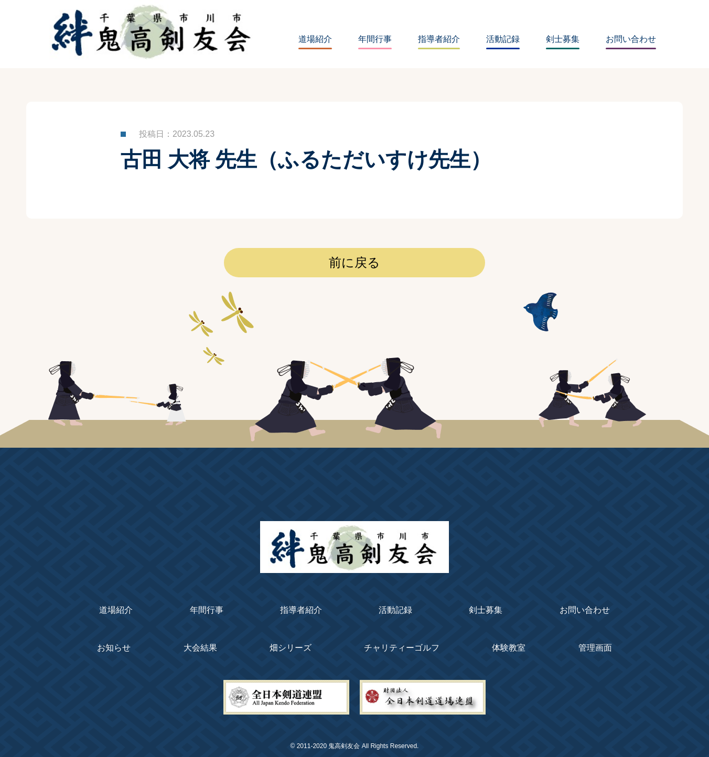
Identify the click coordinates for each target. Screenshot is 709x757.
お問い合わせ (631, 39)
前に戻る (354, 262)
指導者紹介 (439, 39)
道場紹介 (315, 39)
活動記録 (503, 39)
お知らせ (114, 647)
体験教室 (508, 647)
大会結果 (200, 647)
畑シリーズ (290, 647)
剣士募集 (562, 39)
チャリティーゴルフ (401, 647)
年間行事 (375, 39)
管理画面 (595, 647)
